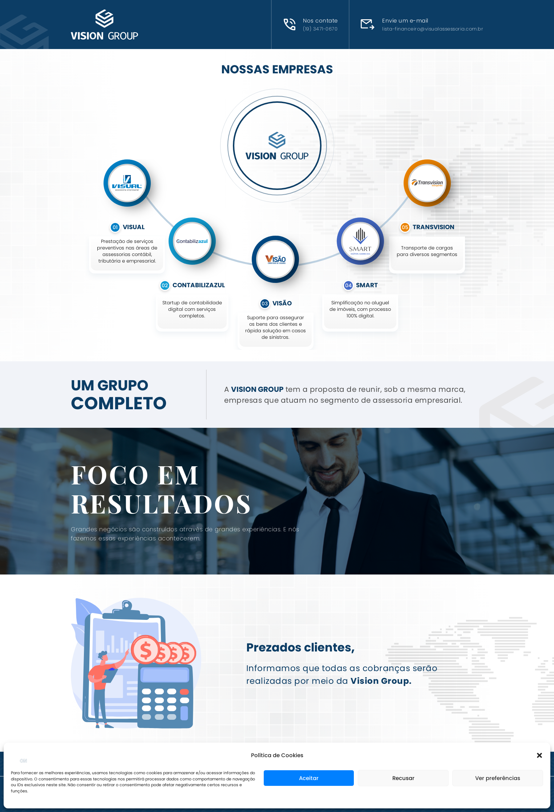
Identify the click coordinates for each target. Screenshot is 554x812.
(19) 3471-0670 (320, 28)
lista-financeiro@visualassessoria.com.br (432, 28)
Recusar (403, 778)
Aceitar (309, 778)
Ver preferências (497, 778)
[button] (539, 755)
